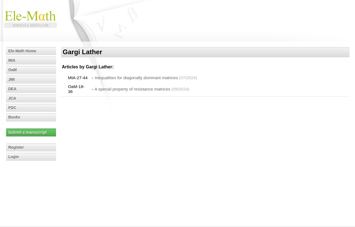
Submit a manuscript (27, 132)
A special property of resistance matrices (132, 89)
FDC (12, 107)
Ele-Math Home (22, 51)
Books (14, 117)
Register (16, 147)
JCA (12, 98)
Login (13, 156)
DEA (12, 89)
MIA (12, 60)
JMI (11, 79)
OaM (12, 70)
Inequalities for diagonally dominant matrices (136, 77)
